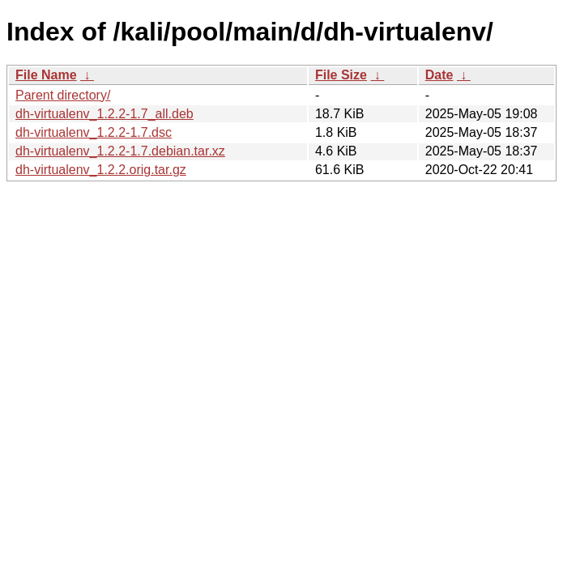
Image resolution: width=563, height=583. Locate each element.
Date (439, 75)
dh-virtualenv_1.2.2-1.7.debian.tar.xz (120, 151)
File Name (46, 75)
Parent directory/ (62, 95)
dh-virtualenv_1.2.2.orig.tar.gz (100, 170)
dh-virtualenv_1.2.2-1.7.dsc (93, 132)
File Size (341, 75)
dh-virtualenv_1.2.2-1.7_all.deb (104, 114)
